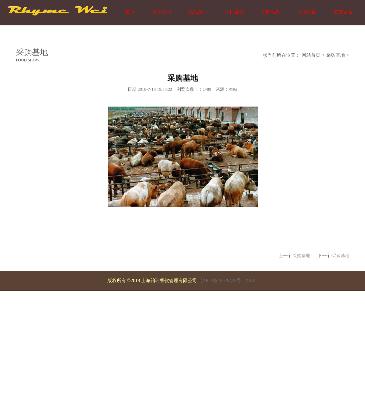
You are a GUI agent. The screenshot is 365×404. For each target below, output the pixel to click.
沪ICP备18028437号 (221, 280)
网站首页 (311, 55)
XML (250, 280)
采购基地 (335, 55)
